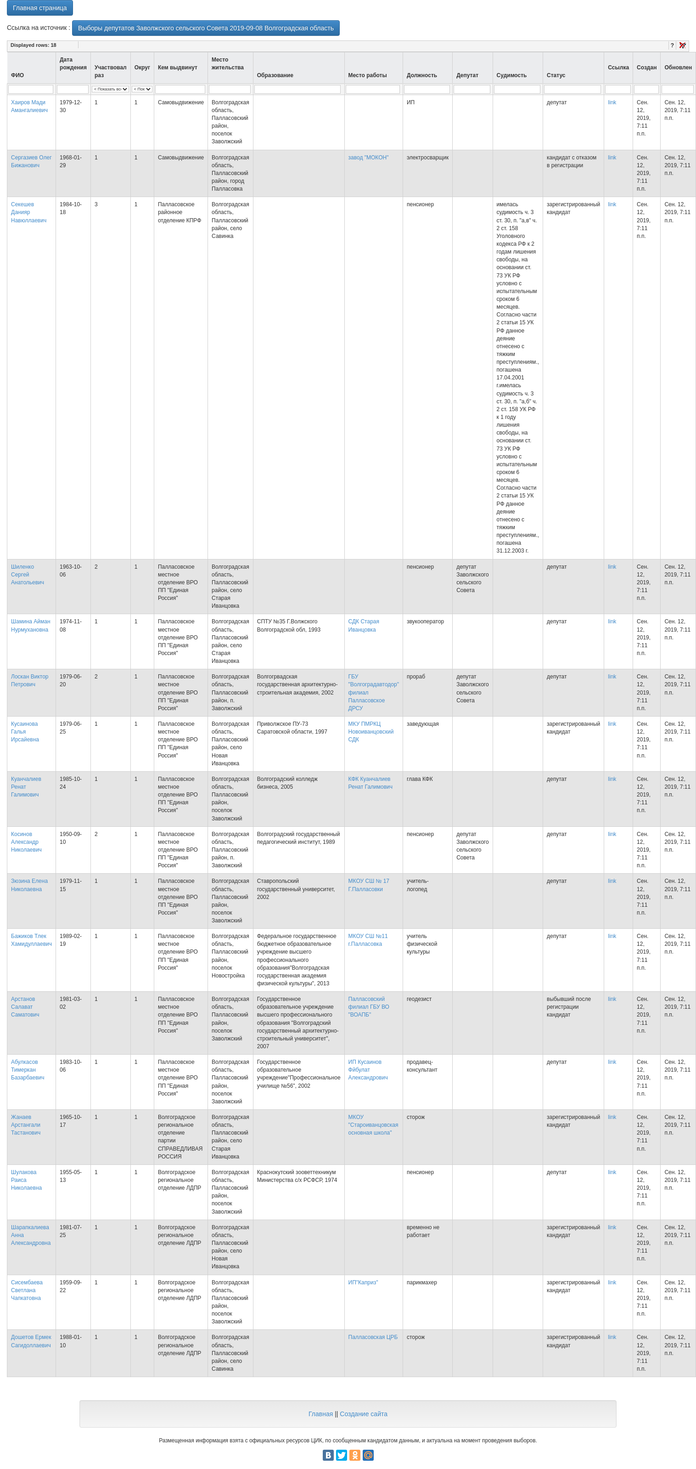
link (612, 102)
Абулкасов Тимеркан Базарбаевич (28, 1070)
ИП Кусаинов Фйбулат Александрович (368, 1070)
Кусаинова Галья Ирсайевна (25, 732)
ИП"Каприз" (363, 1282)
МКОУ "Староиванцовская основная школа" (373, 1125)
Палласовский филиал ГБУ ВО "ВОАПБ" (368, 1007)
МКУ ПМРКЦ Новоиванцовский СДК (371, 732)
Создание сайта (363, 1414)
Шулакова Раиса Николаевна (26, 1180)
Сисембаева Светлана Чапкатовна (27, 1290)
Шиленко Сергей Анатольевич (27, 575)
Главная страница (40, 7)
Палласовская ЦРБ (373, 1337)
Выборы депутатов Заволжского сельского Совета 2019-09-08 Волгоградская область (206, 28)
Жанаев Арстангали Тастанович (25, 1125)
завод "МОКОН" (368, 157)
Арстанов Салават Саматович (25, 1007)
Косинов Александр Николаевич (26, 842)
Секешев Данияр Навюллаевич (28, 212)
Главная (321, 1414)
